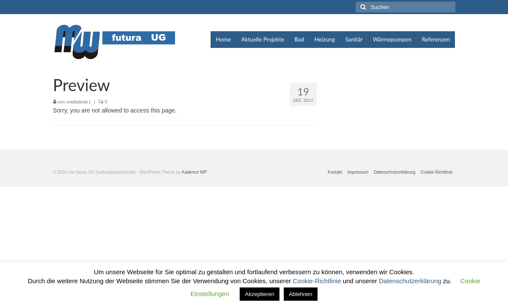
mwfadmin (77, 101)
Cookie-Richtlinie (318, 280)
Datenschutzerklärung (411, 280)
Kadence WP (194, 172)
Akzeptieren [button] (259, 294)
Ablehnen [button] (300, 294)
